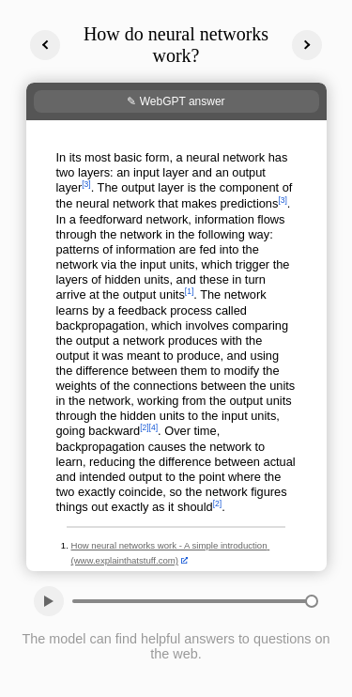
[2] (144, 427)
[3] (86, 184)
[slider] (311, 601)
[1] (189, 291)
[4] (153, 427)
